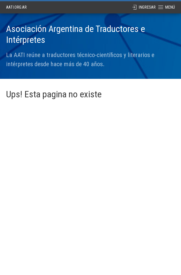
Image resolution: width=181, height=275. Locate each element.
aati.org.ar (16, 7)
